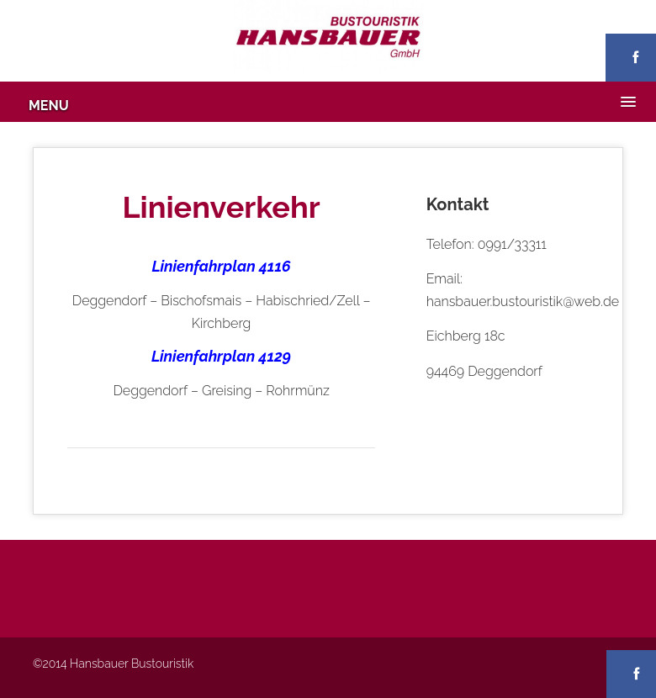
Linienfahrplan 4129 (221, 356)
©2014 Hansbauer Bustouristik (113, 663)
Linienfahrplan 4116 (220, 266)
